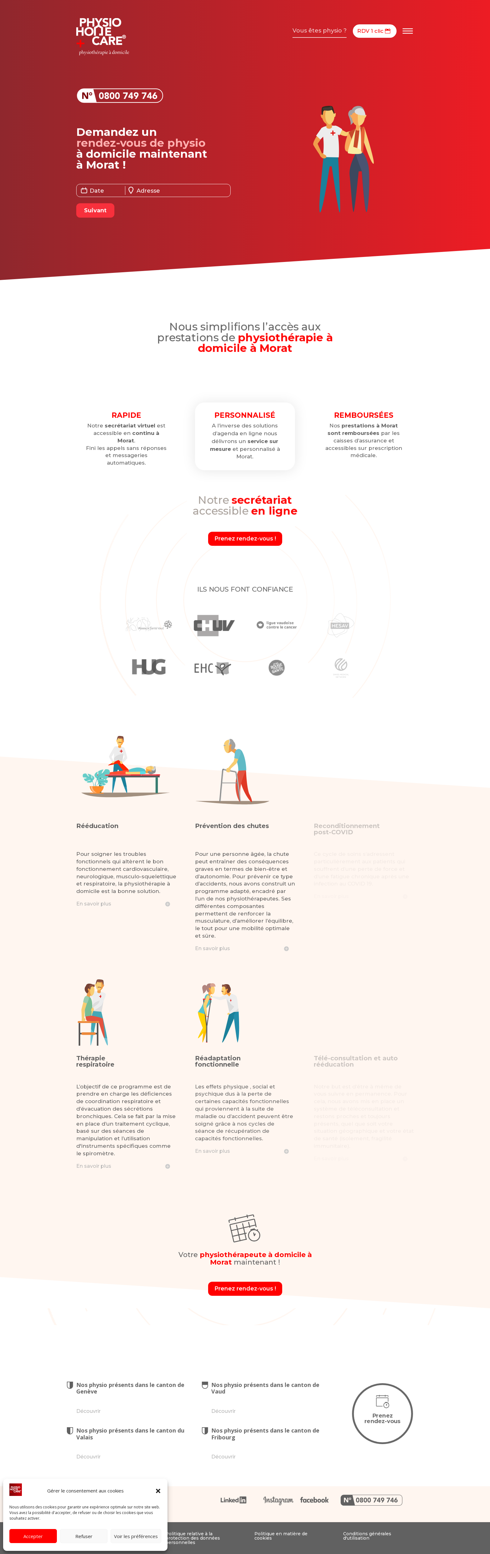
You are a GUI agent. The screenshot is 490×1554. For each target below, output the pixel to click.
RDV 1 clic (370, 31)
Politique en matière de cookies (281, 1536)
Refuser (83, 1536)
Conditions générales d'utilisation (367, 1536)
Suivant (95, 210)
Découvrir (88, 1411)
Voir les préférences (136, 1536)
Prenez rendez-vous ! (245, 538)
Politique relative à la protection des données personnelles (192, 1538)
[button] (158, 1491)
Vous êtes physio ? (319, 30)
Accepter (33, 1536)
